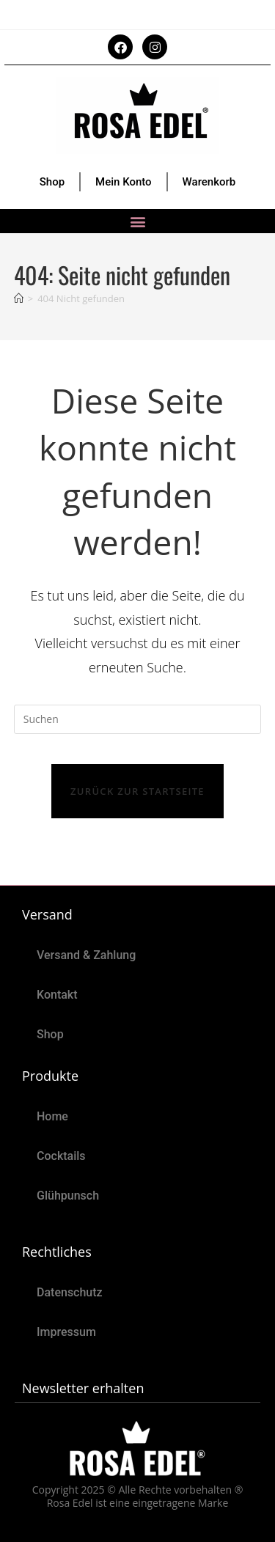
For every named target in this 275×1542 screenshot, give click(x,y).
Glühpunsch (68, 1196)
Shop (52, 181)
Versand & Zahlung (86, 955)
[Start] (18, 298)
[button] (137, 221)
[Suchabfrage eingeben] (138, 719)
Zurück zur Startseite (137, 791)
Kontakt (57, 995)
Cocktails (61, 1156)
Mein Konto (123, 181)
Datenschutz (70, 1292)
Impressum (66, 1332)
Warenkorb (209, 181)
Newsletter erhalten (83, 1388)
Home (52, 1116)
